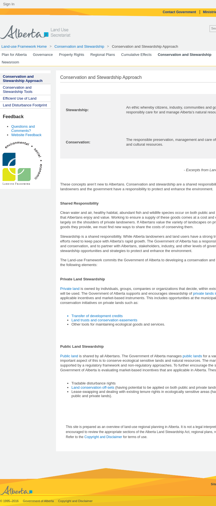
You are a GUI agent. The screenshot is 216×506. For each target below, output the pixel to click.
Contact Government (180, 12)
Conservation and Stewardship (79, 46)
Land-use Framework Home (24, 46)
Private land (70, 289)
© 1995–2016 (9, 501)
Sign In (8, 4)
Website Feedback (26, 135)
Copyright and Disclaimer (103, 437)
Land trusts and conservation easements (104, 320)
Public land (69, 356)
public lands (192, 356)
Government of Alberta (39, 501)
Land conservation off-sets (92, 387)
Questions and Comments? (23, 128)
